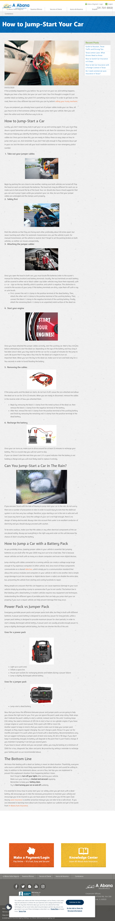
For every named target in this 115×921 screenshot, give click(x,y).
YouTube (36, 886)
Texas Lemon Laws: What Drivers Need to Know (95, 54)
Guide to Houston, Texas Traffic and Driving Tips (95, 48)
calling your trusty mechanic (66, 101)
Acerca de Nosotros (76, 9)
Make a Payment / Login (95, 4)
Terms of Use (22, 911)
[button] (8, 907)
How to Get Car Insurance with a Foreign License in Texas (97, 66)
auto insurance (16, 800)
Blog (29, 886)
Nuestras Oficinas (36, 9)
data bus (28, 569)
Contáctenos (9, 14)
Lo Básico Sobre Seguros (15, 9)
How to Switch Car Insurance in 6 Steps (97, 60)
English (110, 4)
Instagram (43, 886)
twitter (23, 886)
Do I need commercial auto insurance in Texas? (96, 72)
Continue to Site (74, 902)
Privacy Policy (54, 909)
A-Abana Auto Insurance (18, 806)
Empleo (94, 9)
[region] (52, 906)
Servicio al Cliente (56, 9)
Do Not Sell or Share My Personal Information (75, 910)
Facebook (16, 886)
